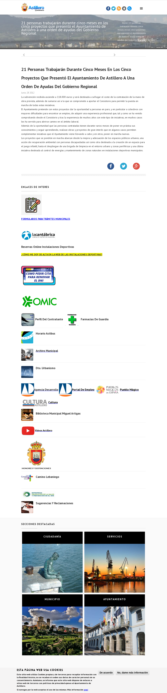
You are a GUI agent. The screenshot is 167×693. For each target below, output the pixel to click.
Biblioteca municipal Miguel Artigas (58, 413)
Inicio (124, 23)
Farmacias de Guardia (94, 319)
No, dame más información (132, 672)
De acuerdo (106, 672)
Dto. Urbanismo (45, 368)
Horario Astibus (45, 333)
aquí (86, 690)
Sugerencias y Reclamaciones (54, 503)
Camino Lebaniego (47, 477)
